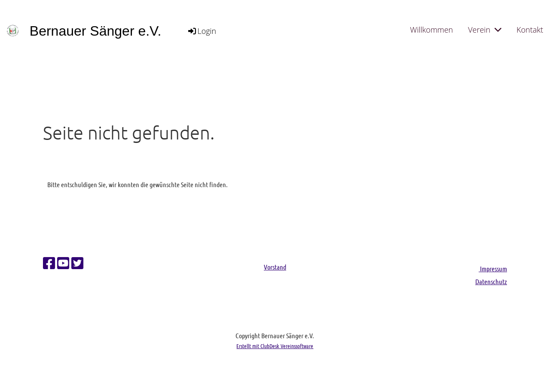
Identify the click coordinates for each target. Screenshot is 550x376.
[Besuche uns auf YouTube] (63, 263)
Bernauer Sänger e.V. (96, 31)
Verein (484, 29)
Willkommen (431, 29)
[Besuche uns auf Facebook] (49, 263)
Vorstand (275, 267)
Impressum (493, 268)
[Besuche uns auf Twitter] (77, 263)
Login (201, 31)
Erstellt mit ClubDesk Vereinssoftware (274, 345)
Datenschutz (491, 281)
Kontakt (529, 29)
